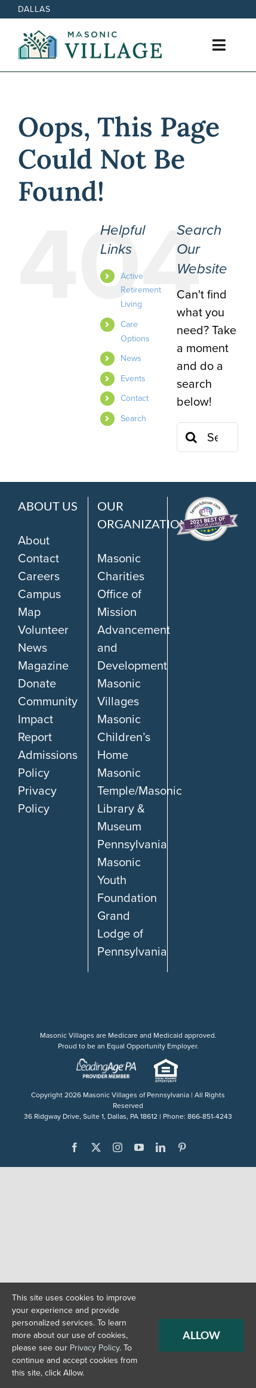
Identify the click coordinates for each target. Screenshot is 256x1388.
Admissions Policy (48, 764)
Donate (37, 683)
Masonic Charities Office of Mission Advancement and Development (133, 611)
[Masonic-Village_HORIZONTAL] (90, 36)
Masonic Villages (119, 692)
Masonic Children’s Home (123, 737)
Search (133, 418)
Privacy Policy (37, 799)
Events (133, 378)
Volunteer (43, 630)
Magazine (43, 665)
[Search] (191, 437)
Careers (39, 576)
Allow (201, 1335)
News (131, 358)
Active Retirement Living (141, 290)
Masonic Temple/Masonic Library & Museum (139, 799)
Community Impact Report (48, 719)
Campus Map (39, 603)
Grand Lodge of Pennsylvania (132, 933)
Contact (135, 398)
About (34, 540)
